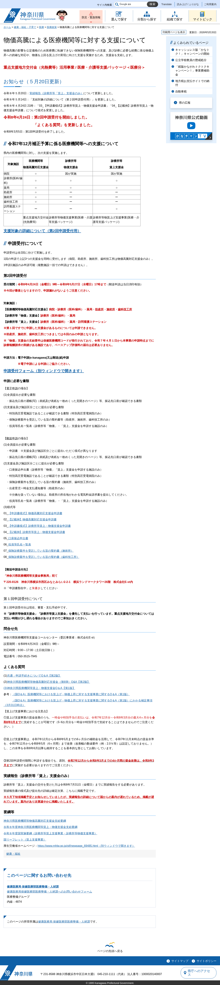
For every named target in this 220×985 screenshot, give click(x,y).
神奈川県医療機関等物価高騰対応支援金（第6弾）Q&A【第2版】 (48, 681)
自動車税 (181, 91)
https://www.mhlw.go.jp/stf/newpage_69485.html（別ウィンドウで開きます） (86, 845)
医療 (41, 27)
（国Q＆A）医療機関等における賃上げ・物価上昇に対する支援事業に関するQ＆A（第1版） (71, 694)
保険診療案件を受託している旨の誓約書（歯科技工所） (43, 556)
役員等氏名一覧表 (19, 544)
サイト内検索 (104, 4)
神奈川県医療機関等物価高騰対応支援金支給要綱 (35, 820)
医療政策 (52, 27)
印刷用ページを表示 (174, 32)
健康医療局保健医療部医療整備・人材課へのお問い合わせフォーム (49, 891)
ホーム (7, 27)
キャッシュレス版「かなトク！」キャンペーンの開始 (192, 51)
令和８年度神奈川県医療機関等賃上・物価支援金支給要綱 (40, 826)
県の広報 (185, 102)
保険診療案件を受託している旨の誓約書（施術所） (41, 550)
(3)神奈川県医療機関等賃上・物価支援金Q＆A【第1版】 (39, 688)
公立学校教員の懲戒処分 (191, 60)
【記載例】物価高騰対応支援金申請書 (32, 519)
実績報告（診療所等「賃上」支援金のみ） (56, 93)
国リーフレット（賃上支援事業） (25, 839)
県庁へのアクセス (200, 973)
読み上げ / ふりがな (188, 4)
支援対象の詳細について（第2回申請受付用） (42, 231)
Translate (166, 4)
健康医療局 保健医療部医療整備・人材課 (33, 886)
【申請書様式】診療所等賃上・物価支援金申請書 (39, 525)
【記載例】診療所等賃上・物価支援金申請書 (36, 532)
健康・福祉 (13, 853)
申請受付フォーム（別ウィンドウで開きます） (44, 371)
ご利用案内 (210, 4)
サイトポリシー (206, 960)
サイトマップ (179, 960)
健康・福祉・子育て (25, 27)
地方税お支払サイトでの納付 (192, 82)
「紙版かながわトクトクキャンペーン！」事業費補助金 (192, 70)
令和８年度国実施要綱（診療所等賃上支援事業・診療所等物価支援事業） (50, 833)
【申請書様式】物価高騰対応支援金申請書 (35, 513)
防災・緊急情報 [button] (91, 17)
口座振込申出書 (18, 538)
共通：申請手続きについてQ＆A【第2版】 (34, 675)
